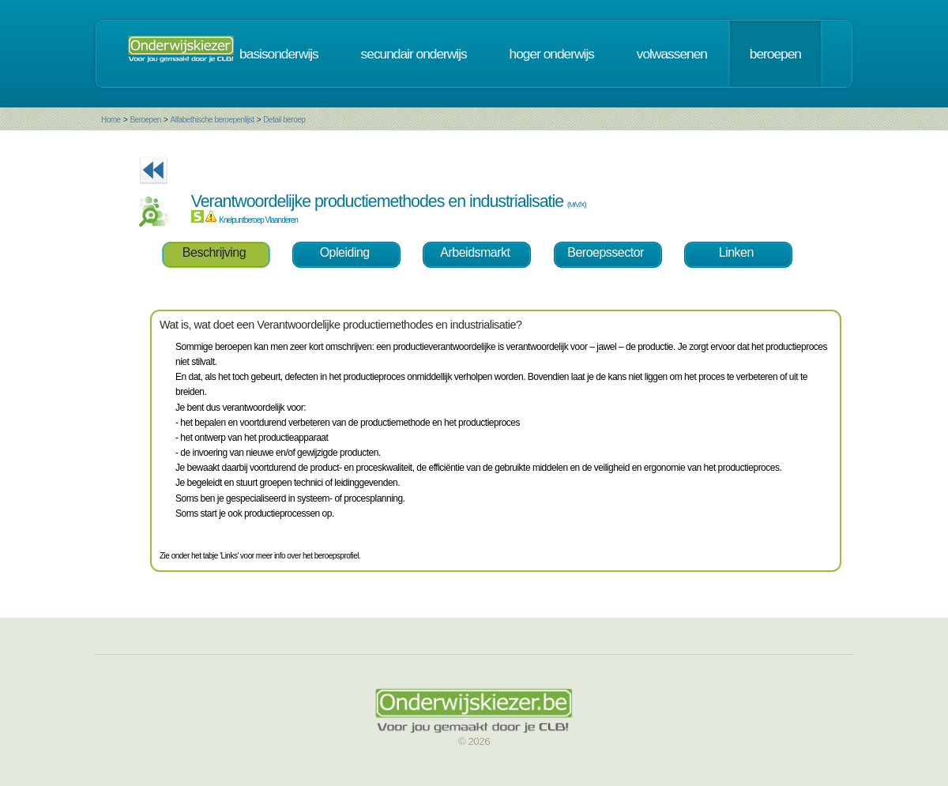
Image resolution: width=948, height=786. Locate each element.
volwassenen (672, 54)
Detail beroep (284, 119)
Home (111, 119)
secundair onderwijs (414, 54)
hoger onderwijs (552, 54)
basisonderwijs (278, 54)
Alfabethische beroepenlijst (212, 119)
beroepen (775, 54)
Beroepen (145, 119)
